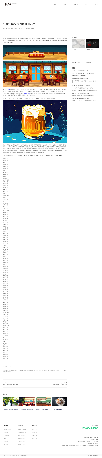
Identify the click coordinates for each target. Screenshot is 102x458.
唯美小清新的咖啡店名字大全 (43, 409)
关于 (86, 4)
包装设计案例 (89, 62)
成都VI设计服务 (14, 28)
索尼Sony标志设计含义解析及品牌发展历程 (83, 95)
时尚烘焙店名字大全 (59, 409)
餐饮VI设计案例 (76, 62)
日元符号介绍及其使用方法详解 (80, 70)
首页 (55, 4)
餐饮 (9, 89)
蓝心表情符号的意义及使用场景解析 (81, 93)
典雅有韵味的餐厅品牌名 (27, 409)
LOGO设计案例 (89, 49)
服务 (76, 4)
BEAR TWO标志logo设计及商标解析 (81, 85)
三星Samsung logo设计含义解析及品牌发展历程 (84, 100)
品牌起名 (21, 28)
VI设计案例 (75, 49)
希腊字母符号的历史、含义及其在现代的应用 (83, 73)
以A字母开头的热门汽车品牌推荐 (80, 78)
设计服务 (8, 28)
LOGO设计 (27, 93)
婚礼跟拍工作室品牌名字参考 (11, 409)
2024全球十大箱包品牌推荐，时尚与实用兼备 (83, 88)
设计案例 (20, 425)
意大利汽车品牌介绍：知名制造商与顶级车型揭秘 (84, 90)
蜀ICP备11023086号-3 (9, 455)
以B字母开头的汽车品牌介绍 (79, 75)
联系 (96, 4)
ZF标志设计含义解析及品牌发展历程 (81, 98)
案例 (65, 4)
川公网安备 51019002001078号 (20, 455)
